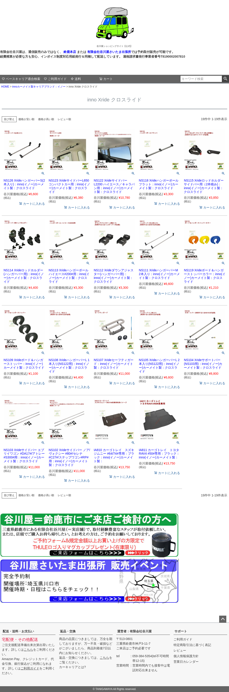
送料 (76, 79)
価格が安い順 (26, 119)
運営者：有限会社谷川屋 (134, 631)
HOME (5, 86)
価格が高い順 (46, 119)
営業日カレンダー (186, 661)
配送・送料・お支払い (18, 631)
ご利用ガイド (55, 79)
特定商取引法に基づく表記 (192, 645)
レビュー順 (64, 119)
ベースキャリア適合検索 (21, 79)
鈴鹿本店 (70, 52)
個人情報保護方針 (186, 656)
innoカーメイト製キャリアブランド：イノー (39, 86)
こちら (28, 649)
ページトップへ (222, 619)
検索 (225, 79)
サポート (180, 631)
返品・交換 (68, 631)
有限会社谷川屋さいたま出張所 (108, 52)
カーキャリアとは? (72, 667)
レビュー (180, 650)
